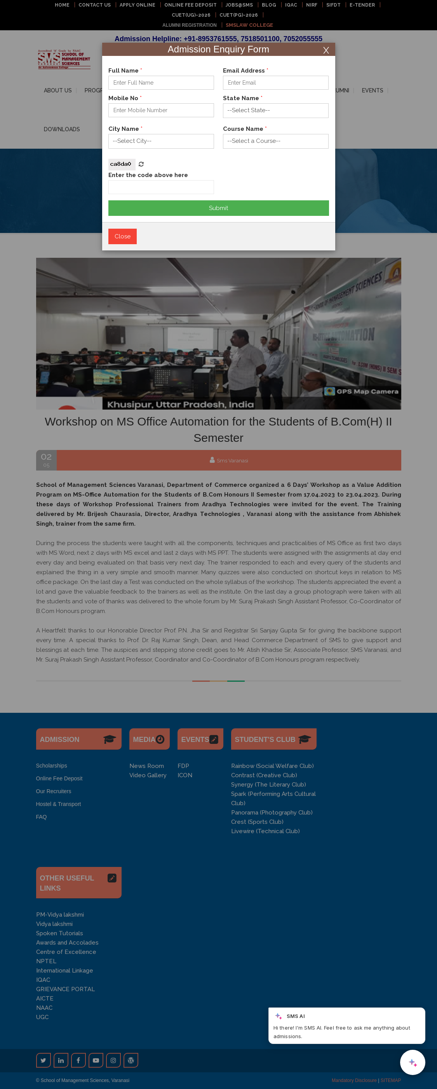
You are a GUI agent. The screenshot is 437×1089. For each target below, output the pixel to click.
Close (123, 236)
